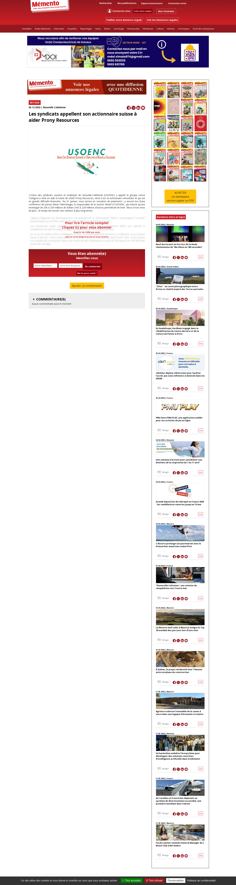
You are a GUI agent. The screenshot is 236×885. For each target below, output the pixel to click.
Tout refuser (154, 880)
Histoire (171, 28)
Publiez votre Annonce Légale (124, 19)
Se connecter (92, 266)
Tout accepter (131, 880)
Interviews (59, 28)
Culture (160, 28)
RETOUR (34, 102)
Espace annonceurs (152, 3)
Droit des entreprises (203, 28)
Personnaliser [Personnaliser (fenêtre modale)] (176, 880)
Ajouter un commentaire (87, 285)
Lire (200, 257)
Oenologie (119, 28)
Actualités (27, 28)
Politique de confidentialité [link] (201, 880)
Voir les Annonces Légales (162, 19)
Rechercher (103, 3)
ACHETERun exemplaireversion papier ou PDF (180, 196)
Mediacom (148, 28)
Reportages (86, 28)
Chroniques (184, 28)
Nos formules (166, 11)
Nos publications (127, 3)
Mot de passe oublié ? (87, 273)
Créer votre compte (143, 11)
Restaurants (133, 28)
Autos (98, 28)
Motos (107, 28)
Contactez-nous (177, 3)
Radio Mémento (43, 28)
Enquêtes (72, 28)
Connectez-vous (119, 11)
